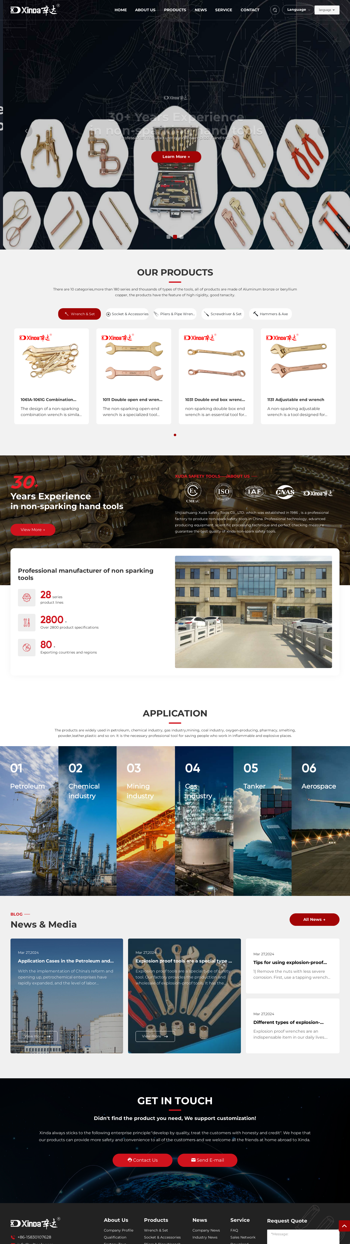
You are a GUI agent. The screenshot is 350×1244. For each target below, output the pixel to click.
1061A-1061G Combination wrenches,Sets (47, 402)
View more (37, 1036)
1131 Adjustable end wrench (295, 399)
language (325, 10)
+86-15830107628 (34, 1237)
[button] (169, 237)
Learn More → (175, 156)
